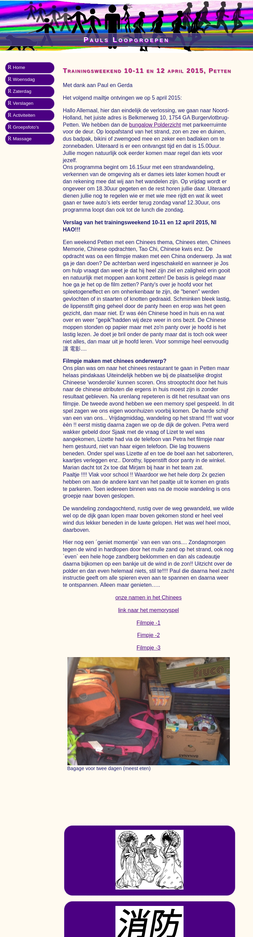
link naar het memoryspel (148, 610)
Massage (22, 138)
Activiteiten (24, 115)
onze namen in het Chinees (148, 597)
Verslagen (23, 103)
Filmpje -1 (148, 623)
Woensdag (24, 79)
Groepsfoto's (26, 127)
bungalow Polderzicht (155, 125)
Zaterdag (22, 91)
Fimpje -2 (148, 635)
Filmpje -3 (148, 648)
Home (19, 67)
